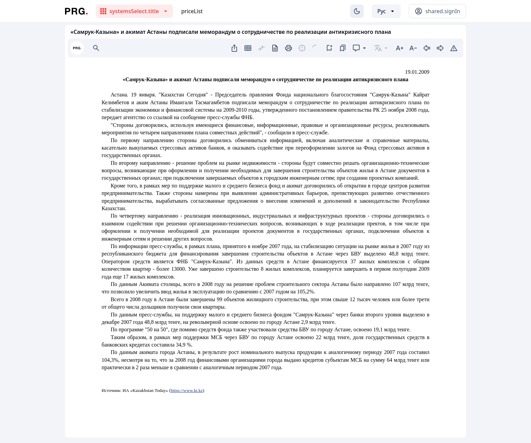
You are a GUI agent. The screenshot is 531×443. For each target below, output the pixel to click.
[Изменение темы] (357, 11)
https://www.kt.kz (187, 390)
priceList (192, 11)
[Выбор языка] (386, 11)
